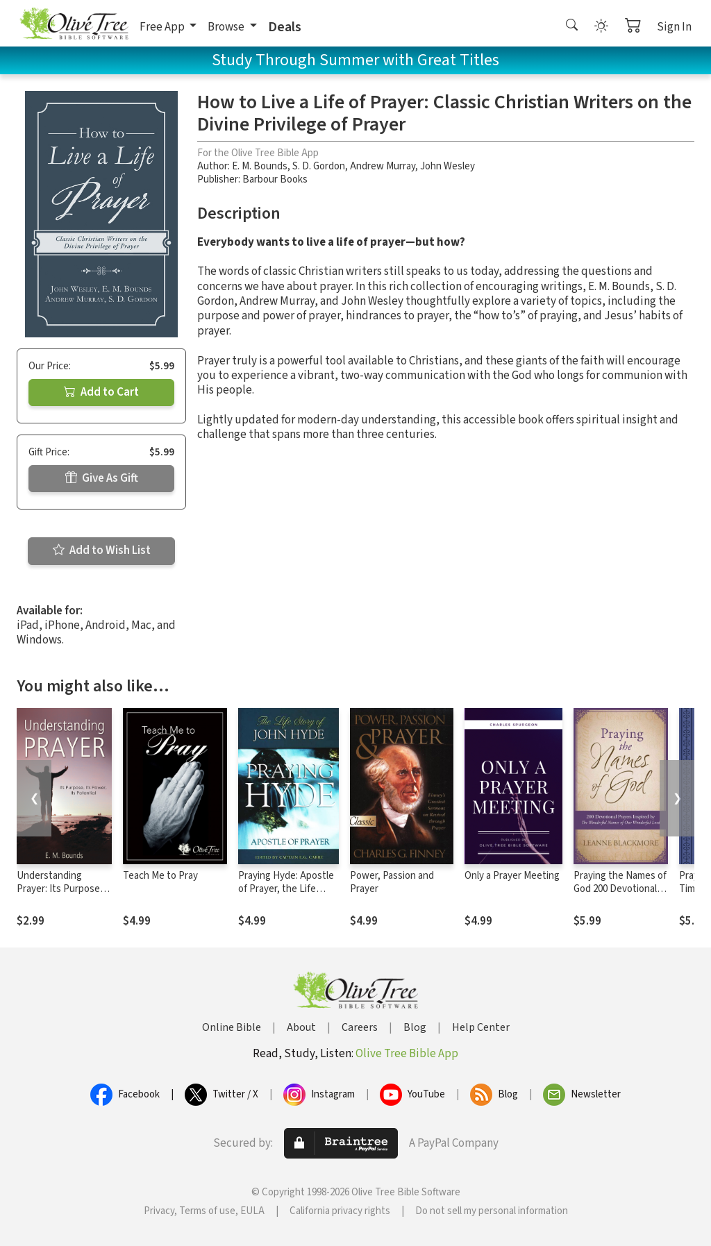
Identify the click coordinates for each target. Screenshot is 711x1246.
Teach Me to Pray (160, 875)
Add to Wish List (102, 550)
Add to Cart (101, 392)
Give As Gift (101, 478)
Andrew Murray (382, 166)
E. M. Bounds (259, 166)
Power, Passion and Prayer (392, 882)
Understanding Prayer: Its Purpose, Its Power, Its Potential (60, 895)
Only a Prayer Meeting (512, 875)
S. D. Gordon (318, 166)
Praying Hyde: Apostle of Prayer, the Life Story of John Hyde (286, 888)
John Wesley (447, 166)
